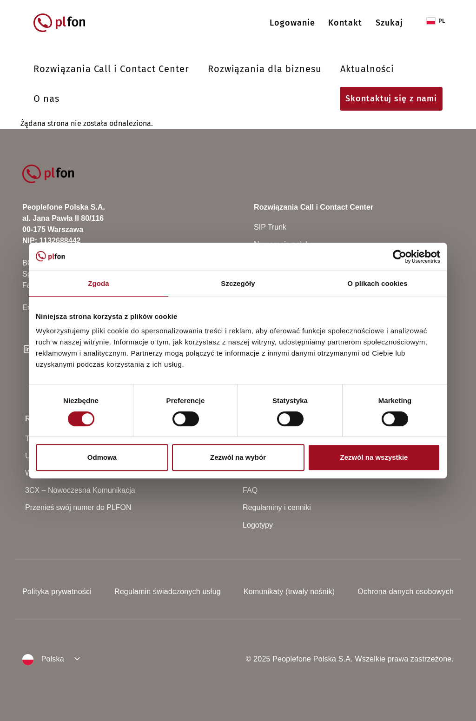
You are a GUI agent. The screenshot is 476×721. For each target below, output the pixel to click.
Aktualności (367, 68)
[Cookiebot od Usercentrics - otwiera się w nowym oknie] (399, 257)
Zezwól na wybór (238, 457)
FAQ (250, 490)
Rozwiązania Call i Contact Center (111, 68)
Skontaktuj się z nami (391, 98)
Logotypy (258, 525)
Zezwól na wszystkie (374, 457)
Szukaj (389, 23)
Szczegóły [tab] (238, 283)
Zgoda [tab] (98, 283)
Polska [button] (43, 659)
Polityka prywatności (57, 591)
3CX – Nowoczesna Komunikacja (80, 490)
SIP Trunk (270, 227)
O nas (46, 98)
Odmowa (102, 457)
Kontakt (345, 23)
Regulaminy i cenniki (277, 507)
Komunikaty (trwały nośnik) (289, 591)
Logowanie (292, 23)
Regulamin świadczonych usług (167, 591)
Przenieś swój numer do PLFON (78, 507)
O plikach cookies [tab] (377, 283)
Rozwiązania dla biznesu (265, 68)
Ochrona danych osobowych (405, 591)
